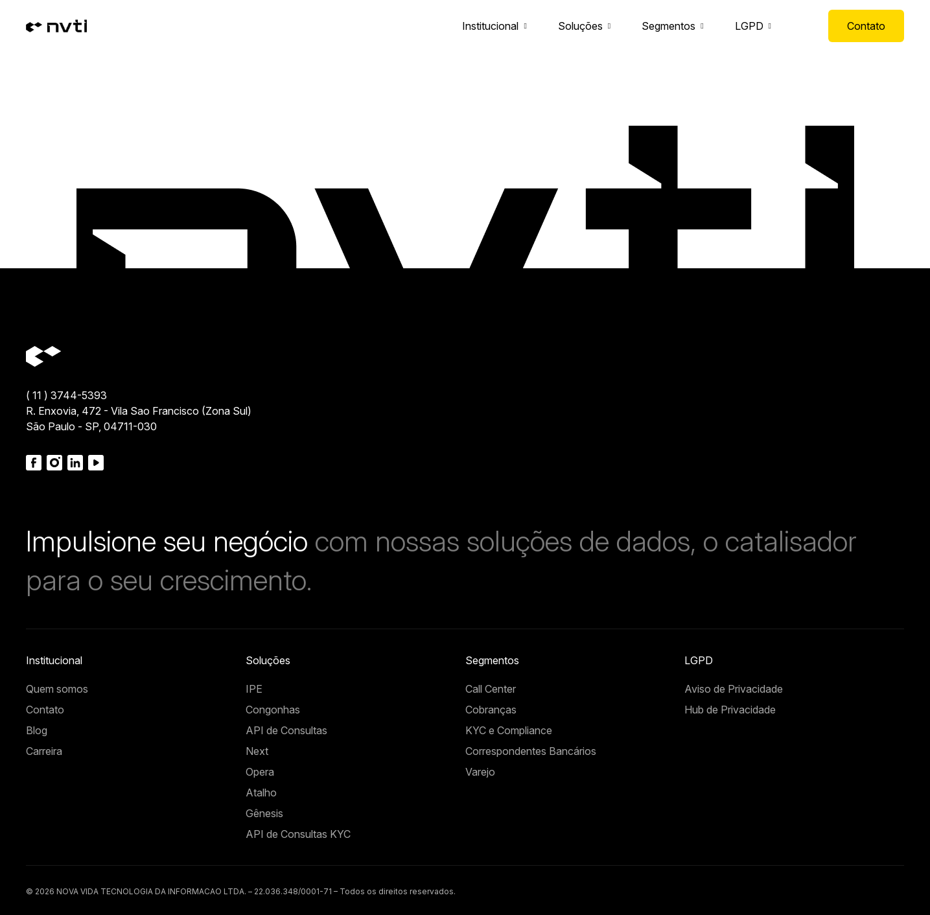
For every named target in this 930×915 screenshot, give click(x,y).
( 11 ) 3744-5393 (66, 395)
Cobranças (491, 709)
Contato (866, 25)
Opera (260, 771)
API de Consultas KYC (298, 834)
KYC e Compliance (508, 730)
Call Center (490, 688)
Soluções (580, 25)
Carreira (44, 751)
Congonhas (273, 709)
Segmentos (668, 25)
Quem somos (57, 688)
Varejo (480, 771)
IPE (254, 688)
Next (257, 751)
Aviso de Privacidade (733, 688)
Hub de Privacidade (730, 709)
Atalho (261, 792)
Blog (36, 730)
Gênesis (264, 813)
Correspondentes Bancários (530, 751)
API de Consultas (286, 730)
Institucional (490, 25)
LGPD (749, 25)
